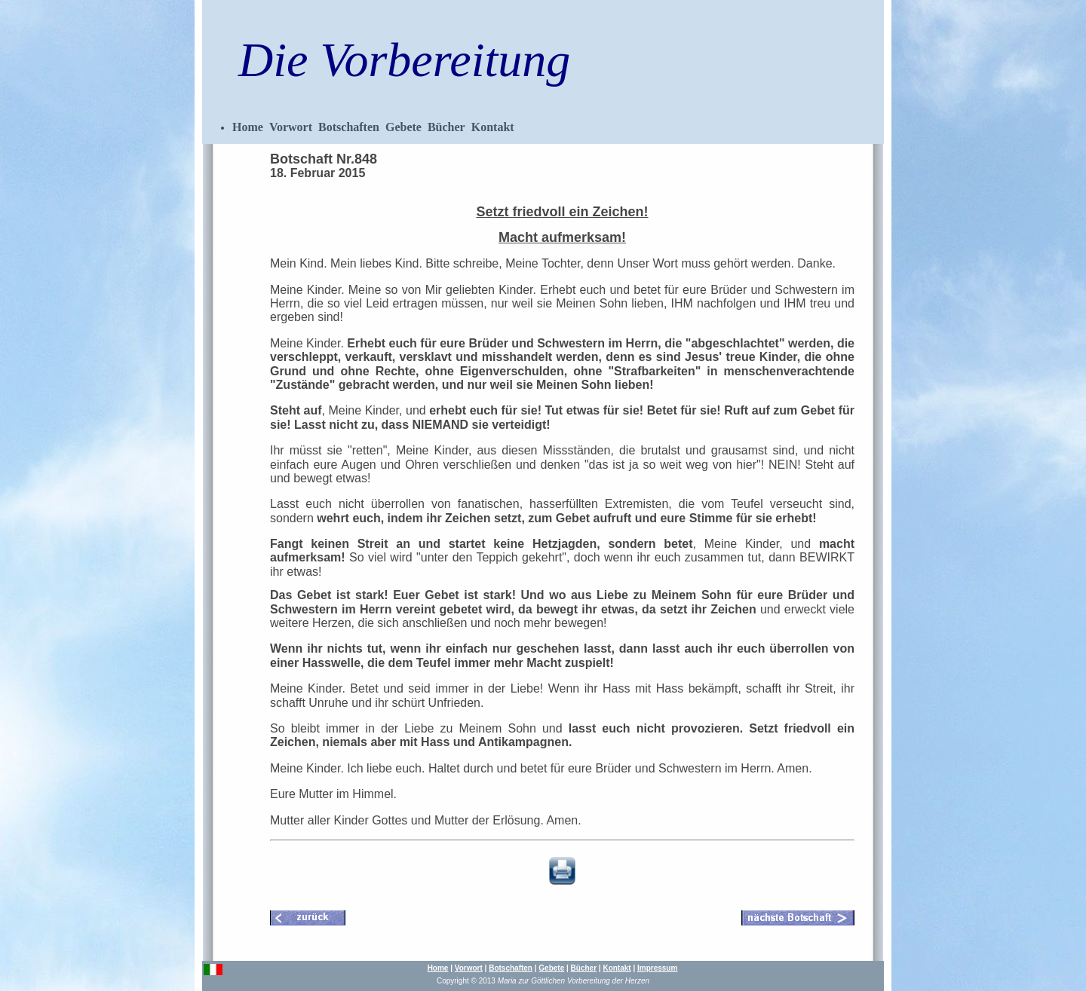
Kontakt (492, 127)
